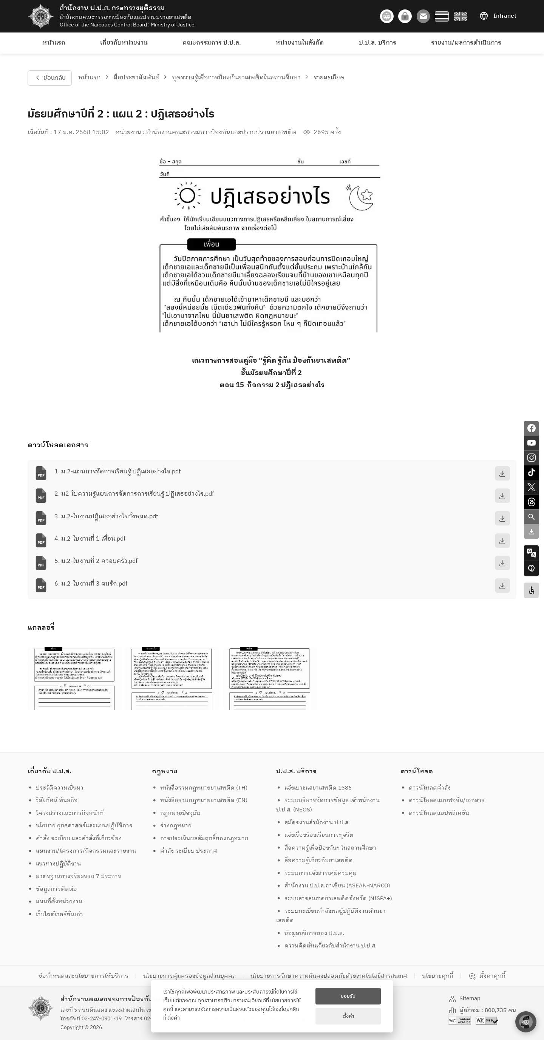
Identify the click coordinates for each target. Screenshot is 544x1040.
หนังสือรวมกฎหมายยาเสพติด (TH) (200, 788)
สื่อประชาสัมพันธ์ (136, 78)
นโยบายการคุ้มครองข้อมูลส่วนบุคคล (189, 976)
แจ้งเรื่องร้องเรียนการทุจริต (315, 835)
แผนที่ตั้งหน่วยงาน (55, 901)
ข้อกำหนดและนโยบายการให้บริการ (83, 976)
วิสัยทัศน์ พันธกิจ (53, 800)
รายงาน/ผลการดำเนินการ (466, 43)
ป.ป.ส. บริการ (377, 43)
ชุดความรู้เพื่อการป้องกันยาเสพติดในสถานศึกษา (236, 78)
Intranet (498, 16)
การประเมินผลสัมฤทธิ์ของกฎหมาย (200, 838)
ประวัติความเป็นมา (56, 788)
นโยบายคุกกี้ (437, 976)
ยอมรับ (348, 996)
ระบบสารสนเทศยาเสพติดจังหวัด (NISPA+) (334, 898)
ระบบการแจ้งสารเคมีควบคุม (316, 873)
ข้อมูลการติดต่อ (52, 889)
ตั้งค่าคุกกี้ (486, 976)
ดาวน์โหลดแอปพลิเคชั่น (435, 813)
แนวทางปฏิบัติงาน (54, 863)
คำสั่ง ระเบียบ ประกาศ (185, 851)
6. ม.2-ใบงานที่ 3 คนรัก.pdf (90, 584)
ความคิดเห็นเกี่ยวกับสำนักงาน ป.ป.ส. (326, 945)
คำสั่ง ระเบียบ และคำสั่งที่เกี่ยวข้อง (75, 838)
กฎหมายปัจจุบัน (176, 813)
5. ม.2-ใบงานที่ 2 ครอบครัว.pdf (96, 561)
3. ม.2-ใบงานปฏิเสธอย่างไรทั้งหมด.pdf (106, 517)
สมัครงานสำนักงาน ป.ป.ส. (313, 822)
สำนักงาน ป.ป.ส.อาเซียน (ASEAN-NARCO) (333, 885)
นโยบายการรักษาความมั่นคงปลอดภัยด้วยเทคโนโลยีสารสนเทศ (328, 976)
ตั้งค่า (173, 1018)
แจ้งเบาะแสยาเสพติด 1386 (314, 788)
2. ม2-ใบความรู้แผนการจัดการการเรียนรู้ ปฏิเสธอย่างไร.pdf (134, 494)
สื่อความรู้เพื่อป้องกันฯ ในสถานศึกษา (326, 848)
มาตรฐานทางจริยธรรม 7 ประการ (75, 876)
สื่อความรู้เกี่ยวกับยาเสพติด (314, 860)
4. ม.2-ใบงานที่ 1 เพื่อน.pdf (89, 539)
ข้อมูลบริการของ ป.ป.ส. (310, 933)
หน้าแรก (54, 43)
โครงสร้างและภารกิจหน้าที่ (66, 813)
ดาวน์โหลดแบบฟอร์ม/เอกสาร (442, 800)
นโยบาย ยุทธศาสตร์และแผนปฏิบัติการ (80, 825)
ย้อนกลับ (49, 78)
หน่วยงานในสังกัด (300, 43)
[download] (502, 473)
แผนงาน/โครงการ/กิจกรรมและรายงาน (82, 851)
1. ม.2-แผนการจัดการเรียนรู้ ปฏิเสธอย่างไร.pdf (117, 472)
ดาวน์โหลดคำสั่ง (425, 788)
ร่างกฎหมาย (172, 825)
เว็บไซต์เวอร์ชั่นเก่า (55, 914)
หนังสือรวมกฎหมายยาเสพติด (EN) (200, 800)
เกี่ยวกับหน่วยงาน (124, 43)
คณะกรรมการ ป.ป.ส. (211, 43)
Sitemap (464, 998)
